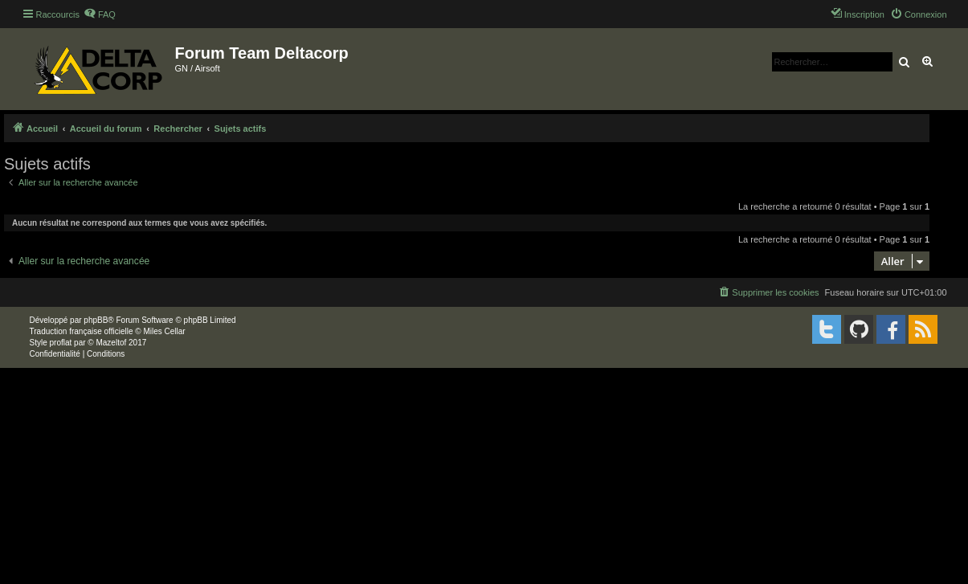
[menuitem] (100, 14)
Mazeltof (111, 342)
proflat (61, 342)
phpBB (96, 320)
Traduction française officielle (81, 331)
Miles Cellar (164, 331)
